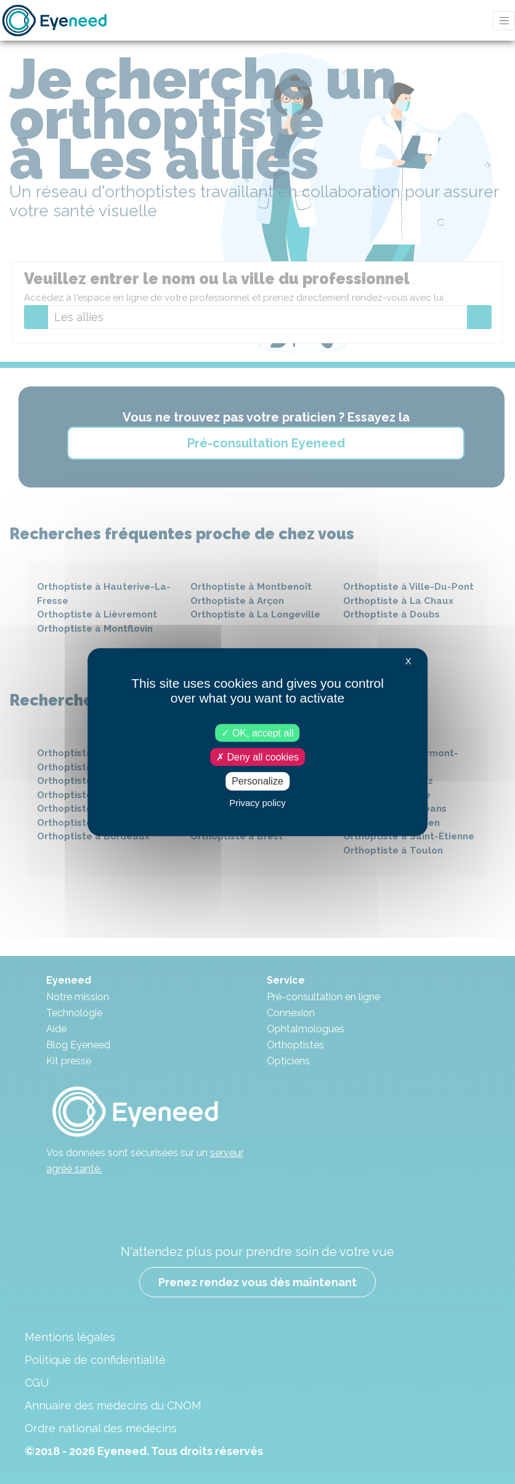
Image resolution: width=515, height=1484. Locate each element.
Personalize (257, 781)
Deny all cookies (257, 757)
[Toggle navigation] (504, 20)
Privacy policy (257, 802)
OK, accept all (257, 733)
